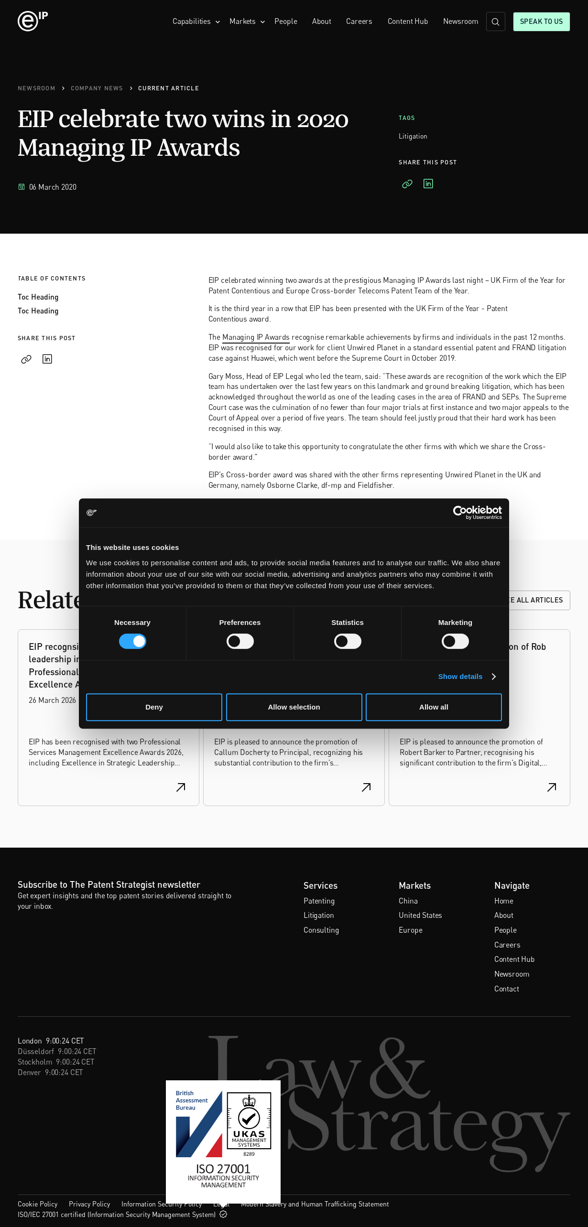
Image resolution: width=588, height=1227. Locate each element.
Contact (506, 988)
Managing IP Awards (256, 337)
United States (420, 915)
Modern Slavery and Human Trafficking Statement (315, 1204)
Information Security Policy (161, 1204)
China (408, 900)
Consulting (321, 930)
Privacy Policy (89, 1204)
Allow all (433, 707)
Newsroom (461, 21)
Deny (154, 707)
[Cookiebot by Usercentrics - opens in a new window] (460, 513)
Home (503, 900)
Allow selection (294, 707)
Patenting (319, 900)
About (321, 21)
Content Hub (408, 21)
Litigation (319, 915)
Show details (460, 676)
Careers (359, 21)
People (285, 21)
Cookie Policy (37, 1204)
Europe (410, 930)
